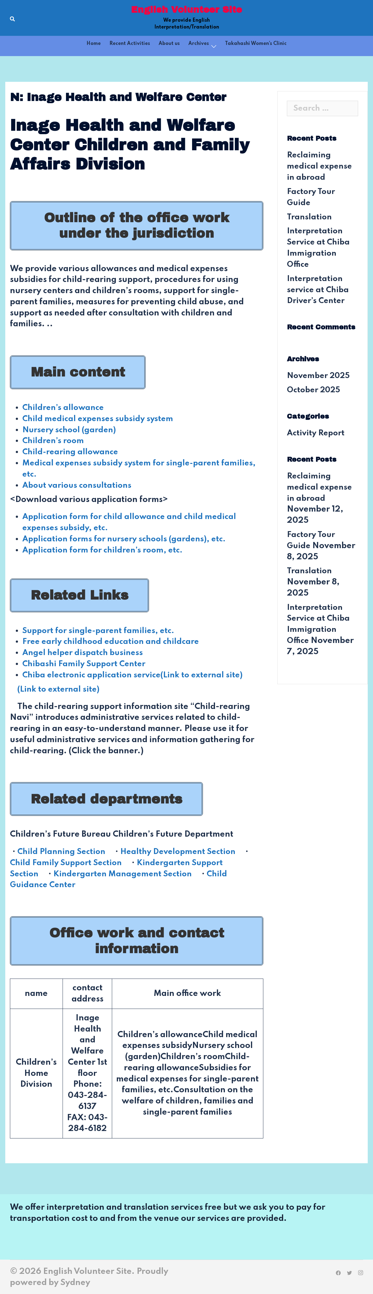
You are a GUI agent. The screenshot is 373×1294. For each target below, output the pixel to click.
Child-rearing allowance (72, 452)
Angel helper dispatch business (84, 652)
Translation (310, 217)
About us (169, 43)
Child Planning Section (63, 851)
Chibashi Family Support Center (86, 663)
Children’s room (54, 441)
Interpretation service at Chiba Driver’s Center (319, 289)
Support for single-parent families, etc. (101, 630)
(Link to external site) (60, 688)
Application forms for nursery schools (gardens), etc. (128, 539)
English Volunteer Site (186, 10)
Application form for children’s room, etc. (105, 550)
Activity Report (317, 433)
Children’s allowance (65, 407)
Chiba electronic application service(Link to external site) (137, 674)
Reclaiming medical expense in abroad (320, 166)
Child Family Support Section (68, 862)
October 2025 (315, 389)
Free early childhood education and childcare (114, 641)
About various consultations (79, 485)
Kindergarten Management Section (127, 873)
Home (93, 43)
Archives (198, 43)
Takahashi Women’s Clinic (256, 43)
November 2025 (320, 375)
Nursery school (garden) (71, 429)
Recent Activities (129, 43)
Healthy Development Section (184, 851)
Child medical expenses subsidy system (100, 419)
